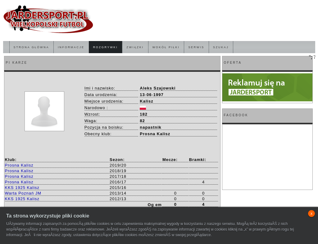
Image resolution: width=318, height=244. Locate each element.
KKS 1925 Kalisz (22, 187)
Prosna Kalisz (19, 165)
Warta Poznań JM (23, 193)
